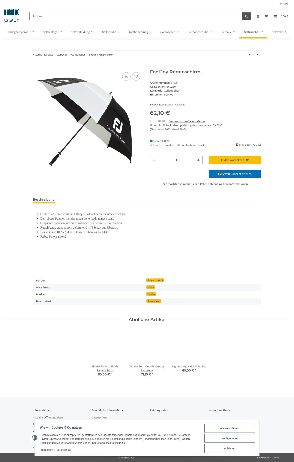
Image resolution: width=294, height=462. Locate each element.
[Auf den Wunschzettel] (136, 76)
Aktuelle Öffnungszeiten (48, 417)
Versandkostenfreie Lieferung (187, 121)
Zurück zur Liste (44, 54)
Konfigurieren (229, 438)
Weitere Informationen (233, 184)
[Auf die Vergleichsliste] (126, 76)
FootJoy (151, 294)
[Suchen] (135, 16)
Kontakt (283, 3)
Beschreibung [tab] (44, 199)
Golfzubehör (171, 90)
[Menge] (176, 160)
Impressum (47, 450)
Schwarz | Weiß (155, 280)
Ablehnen (228, 448)
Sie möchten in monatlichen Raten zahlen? (205, 184)
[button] (258, 16)
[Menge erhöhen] (198, 160)
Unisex (151, 287)
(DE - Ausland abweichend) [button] (191, 145)
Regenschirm (154, 301)
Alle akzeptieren (228, 429)
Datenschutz (64, 450)
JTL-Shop (274, 457)
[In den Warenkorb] (36, 67)
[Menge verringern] (154, 160)
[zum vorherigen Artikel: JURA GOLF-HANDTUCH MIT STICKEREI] (250, 55)
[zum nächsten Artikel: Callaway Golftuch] (257, 55)
